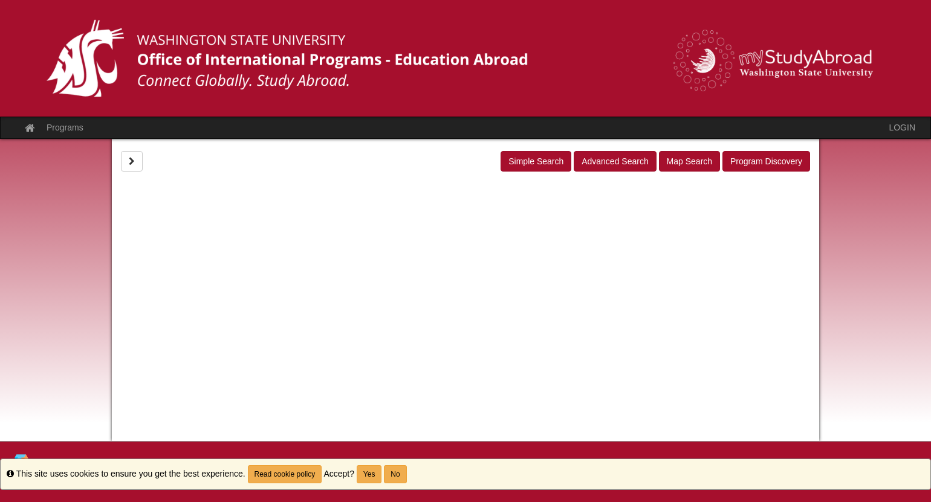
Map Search (689, 161)
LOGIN (902, 127)
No (395, 474)
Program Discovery (766, 161)
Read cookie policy (285, 474)
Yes (369, 474)
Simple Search (535, 161)
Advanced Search (615, 161)
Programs (65, 127)
